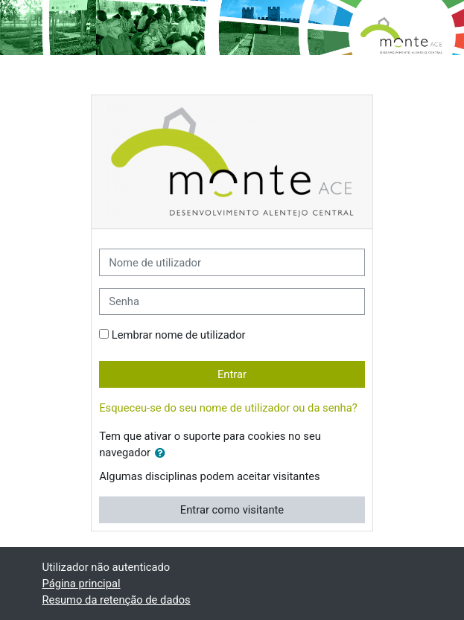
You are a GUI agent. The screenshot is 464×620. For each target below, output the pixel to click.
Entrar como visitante (232, 510)
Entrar (232, 374)
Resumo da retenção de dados (116, 600)
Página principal (81, 583)
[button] (163, 453)
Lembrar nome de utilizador (179, 335)
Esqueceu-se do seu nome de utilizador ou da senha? (228, 408)
